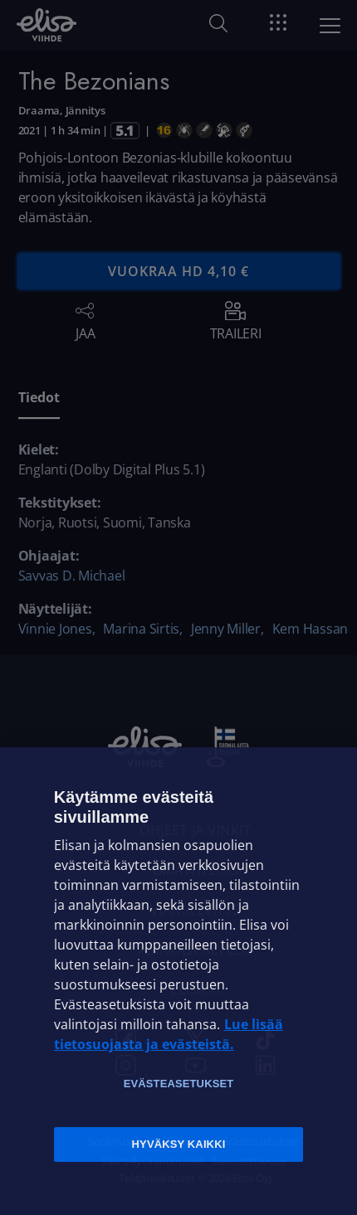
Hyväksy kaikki (179, 1144)
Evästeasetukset (179, 1083)
